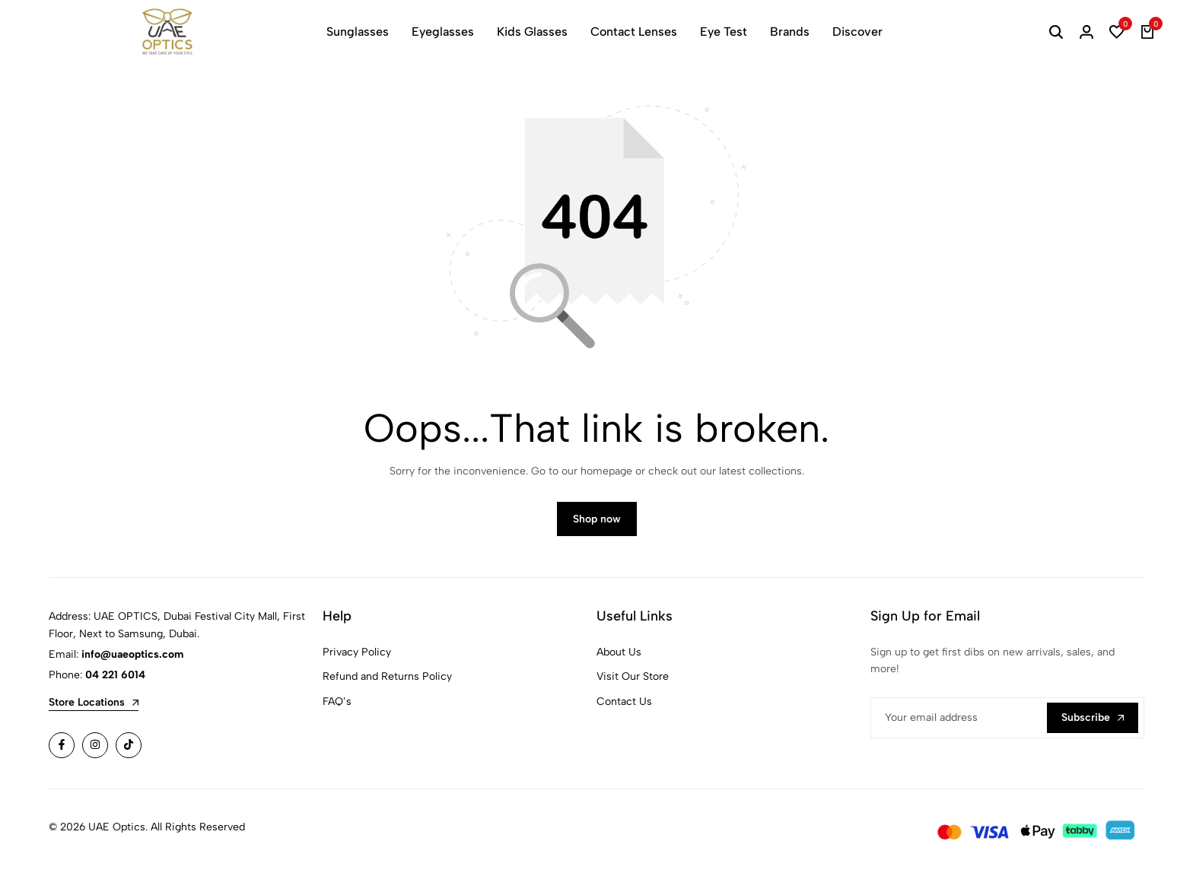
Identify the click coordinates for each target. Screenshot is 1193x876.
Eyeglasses (443, 31)
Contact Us (624, 707)
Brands (790, 31)
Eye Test (723, 31)
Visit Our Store (632, 683)
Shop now (597, 525)
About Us (618, 658)
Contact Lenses (633, 31)
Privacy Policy (357, 658)
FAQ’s (337, 707)
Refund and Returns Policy (387, 683)
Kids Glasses (532, 31)
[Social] (62, 752)
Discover (857, 31)
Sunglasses (357, 31)
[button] (1117, 32)
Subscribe (1092, 723)
